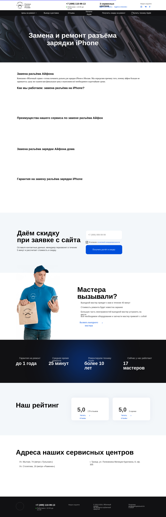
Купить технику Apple (142, 13)
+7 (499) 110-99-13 (76, 3)
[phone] (104, 234)
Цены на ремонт (28, 13)
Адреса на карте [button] (105, 7)
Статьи (131, 507)
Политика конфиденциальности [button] (137, 505)
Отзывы (71, 13)
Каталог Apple (89, 13)
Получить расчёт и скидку (104, 249)
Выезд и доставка (51, 13)
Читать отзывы (83, 416)
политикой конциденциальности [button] (109, 242)
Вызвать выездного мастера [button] (89, 324)
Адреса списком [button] (120, 7)
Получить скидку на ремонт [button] (113, 13)
